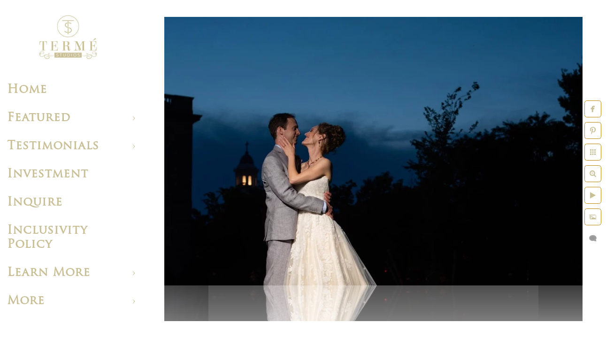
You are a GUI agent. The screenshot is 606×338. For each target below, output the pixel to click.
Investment (47, 174)
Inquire (34, 202)
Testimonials (53, 146)
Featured (38, 118)
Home (27, 90)
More (26, 301)
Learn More (48, 273)
